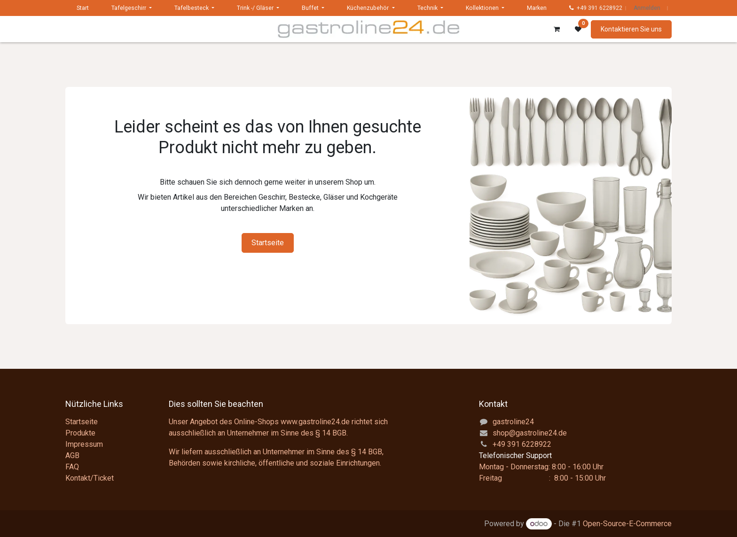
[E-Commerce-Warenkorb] (556, 29)
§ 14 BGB (330, 432)
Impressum (84, 444)
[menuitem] (82, 8)
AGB (72, 455)
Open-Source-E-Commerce (627, 523)
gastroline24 (513, 421)
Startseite (267, 242)
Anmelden (647, 8)
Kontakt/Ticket (89, 478)
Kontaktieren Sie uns (631, 29)
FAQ (72, 466)
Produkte (80, 432)
